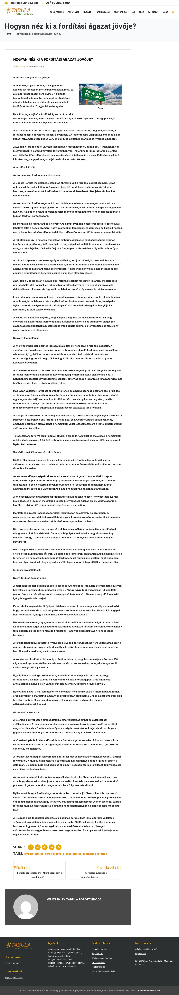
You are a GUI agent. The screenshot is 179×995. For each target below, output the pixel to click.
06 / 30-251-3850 (56, 2)
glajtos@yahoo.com (21, 2)
